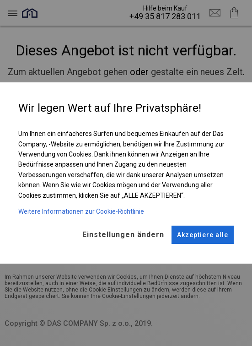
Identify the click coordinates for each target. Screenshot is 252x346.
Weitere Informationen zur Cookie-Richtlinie (81, 211)
